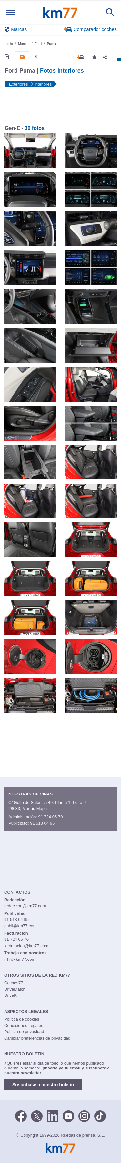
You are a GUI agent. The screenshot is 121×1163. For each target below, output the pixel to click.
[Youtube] (68, 1115)
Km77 (60, 12)
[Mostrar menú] (10, 12)
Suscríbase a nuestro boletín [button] (43, 1084)
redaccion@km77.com (25, 906)
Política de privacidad (24, 1031)
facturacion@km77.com (26, 945)
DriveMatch (14, 989)
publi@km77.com (20, 925)
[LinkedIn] (52, 1115)
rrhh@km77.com (19, 959)
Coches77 (13, 982)
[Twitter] (37, 1115)
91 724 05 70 (50, 816)
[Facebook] (21, 1115)
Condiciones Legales (23, 1025)
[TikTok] (100, 1115)
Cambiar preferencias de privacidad (37, 1038)
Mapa (41, 808)
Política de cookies (21, 1019)
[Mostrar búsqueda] (110, 12)
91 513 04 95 (42, 823)
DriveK (10, 995)
